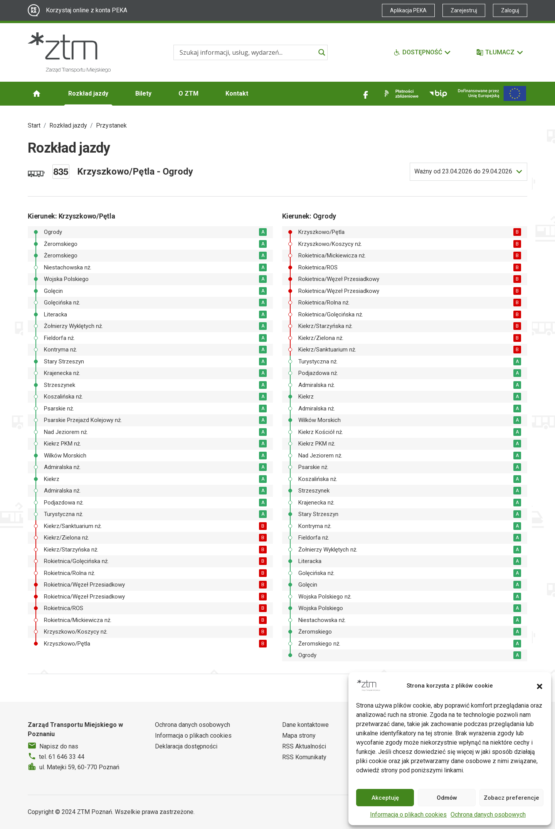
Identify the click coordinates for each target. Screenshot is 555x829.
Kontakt (236, 93)
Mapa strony (299, 735)
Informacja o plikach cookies (408, 814)
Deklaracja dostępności (186, 746)
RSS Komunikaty (304, 757)
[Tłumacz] (500, 52)
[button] (539, 685)
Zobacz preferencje (511, 797)
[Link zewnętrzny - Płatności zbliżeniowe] (400, 94)
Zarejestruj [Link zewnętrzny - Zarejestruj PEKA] (464, 10)
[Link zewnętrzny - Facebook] (366, 94)
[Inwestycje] (492, 93)
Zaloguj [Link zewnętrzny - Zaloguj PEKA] (510, 10)
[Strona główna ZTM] (69, 52)
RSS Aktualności (304, 746)
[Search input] (247, 52)
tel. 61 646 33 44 (61, 756)
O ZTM (188, 93)
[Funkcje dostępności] (422, 52)
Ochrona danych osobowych (488, 814)
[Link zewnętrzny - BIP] (438, 94)
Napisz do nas (58, 746)
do (463, 171)
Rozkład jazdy (88, 93)
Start (34, 125)
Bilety (143, 93)
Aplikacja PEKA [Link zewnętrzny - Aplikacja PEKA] (408, 10)
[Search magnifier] (321, 52)
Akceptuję (385, 797)
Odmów (447, 797)
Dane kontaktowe (305, 724)
